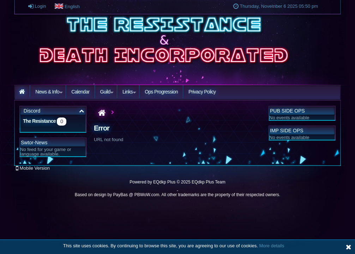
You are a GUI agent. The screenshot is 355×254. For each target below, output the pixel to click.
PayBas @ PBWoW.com (136, 194)
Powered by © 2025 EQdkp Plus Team (177, 182)
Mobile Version (33, 168)
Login (37, 6)
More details (271, 245)
